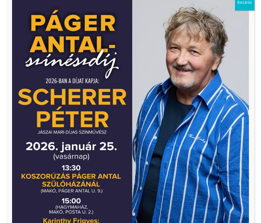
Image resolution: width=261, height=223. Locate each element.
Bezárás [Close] (244, 11)
